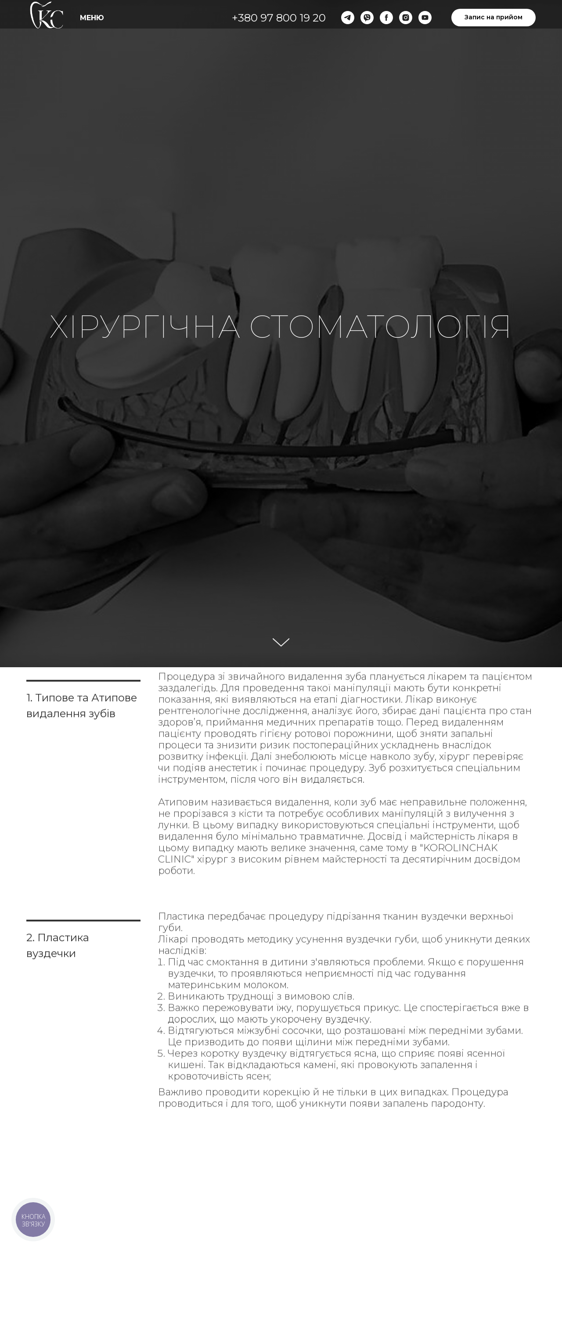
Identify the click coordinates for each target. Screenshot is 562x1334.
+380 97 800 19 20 (279, 17)
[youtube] (425, 17)
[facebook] (386, 17)
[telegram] (347, 17)
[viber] (367, 17)
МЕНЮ (92, 18)
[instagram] (405, 17)
